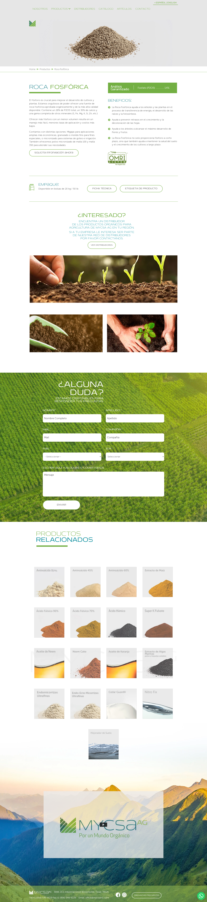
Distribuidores (84, 9)
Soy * (109, 449)
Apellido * (114, 410)
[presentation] (144, 507)
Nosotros (40, 9)
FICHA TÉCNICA (101, 189)
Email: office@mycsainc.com (94, 897)
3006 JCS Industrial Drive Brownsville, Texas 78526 (81, 892)
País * (47, 449)
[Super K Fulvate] (158, 623)
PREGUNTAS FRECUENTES (146, 895)
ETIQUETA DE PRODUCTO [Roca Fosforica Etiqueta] (141, 189)
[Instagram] (124, 895)
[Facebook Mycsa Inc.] (118, 895)
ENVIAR (61, 505)
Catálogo (106, 9)
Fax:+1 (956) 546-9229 (64, 897)
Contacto (142, 9)
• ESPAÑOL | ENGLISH (165, 3)
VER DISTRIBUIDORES (102, 245)
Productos (60, 9)
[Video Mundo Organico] (103, 824)
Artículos (124, 9)
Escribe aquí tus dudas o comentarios (73, 468)
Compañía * (114, 429)
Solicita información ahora (53, 153)
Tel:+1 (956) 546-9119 (40, 897)
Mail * (47, 429)
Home (32, 69)
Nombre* (49, 410)
